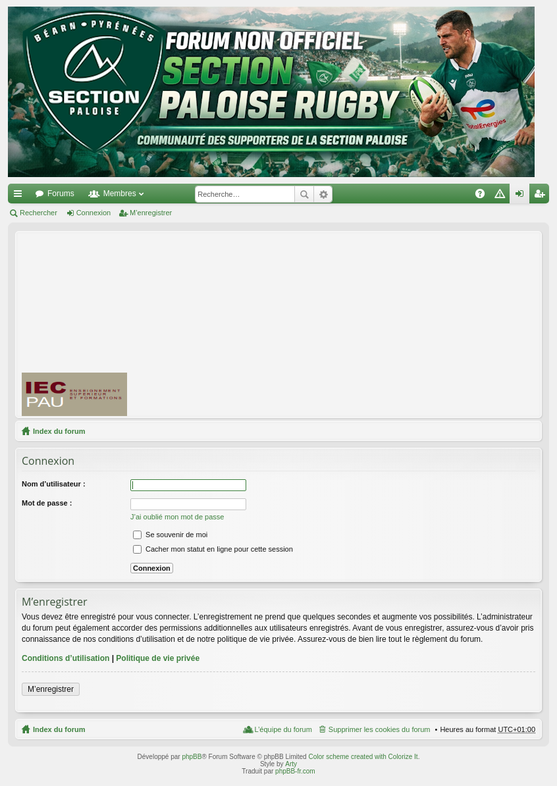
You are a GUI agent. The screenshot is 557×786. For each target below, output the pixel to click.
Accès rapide (20, 196)
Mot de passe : (47, 503)
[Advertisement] (347, 324)
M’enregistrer (151, 213)
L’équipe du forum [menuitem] (282, 729)
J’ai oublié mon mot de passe (177, 517)
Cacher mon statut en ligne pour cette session (213, 549)
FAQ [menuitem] (484, 196)
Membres (119, 193)
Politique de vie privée (157, 658)
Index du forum (59, 431)
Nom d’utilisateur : (54, 484)
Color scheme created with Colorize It (362, 756)
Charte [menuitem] (502, 196)
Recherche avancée (323, 194)
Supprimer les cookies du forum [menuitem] (380, 729)
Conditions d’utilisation (65, 658)
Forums (60, 193)
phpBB (191, 756)
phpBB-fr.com (295, 771)
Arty (291, 764)
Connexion (93, 213)
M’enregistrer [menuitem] (542, 196)
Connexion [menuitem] (522, 196)
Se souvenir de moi (170, 534)
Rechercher (304, 194)
